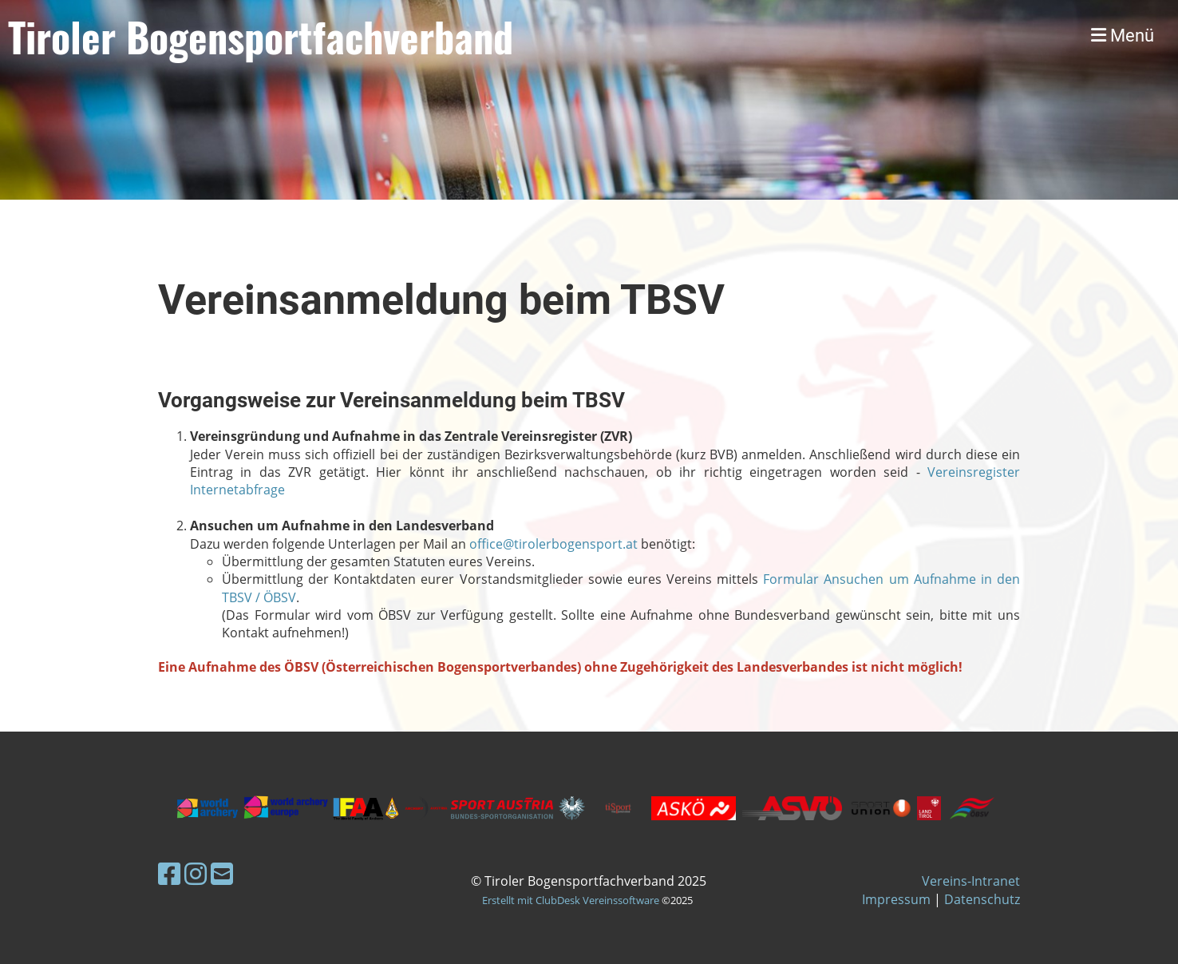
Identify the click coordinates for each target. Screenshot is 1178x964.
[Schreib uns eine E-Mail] (222, 873)
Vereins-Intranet (971, 881)
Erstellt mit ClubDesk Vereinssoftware (570, 900)
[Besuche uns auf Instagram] (195, 873)
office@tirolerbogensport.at (553, 544)
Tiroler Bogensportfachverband (260, 36)
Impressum (896, 899)
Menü (1122, 36)
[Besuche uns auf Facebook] (169, 873)
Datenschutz (982, 899)
